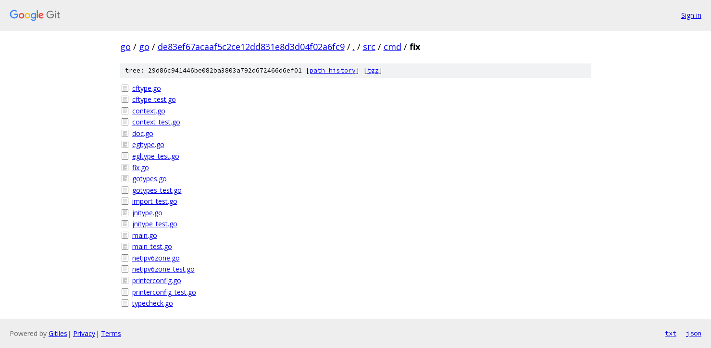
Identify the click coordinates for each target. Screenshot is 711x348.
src (369, 46)
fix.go (140, 167)
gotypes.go (149, 178)
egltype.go (148, 144)
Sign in (691, 15)
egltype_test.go (155, 156)
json (693, 333)
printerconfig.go (156, 280)
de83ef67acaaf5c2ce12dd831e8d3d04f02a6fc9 (251, 46)
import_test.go (154, 201)
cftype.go (146, 88)
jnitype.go (147, 212)
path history (333, 70)
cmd (392, 46)
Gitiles (58, 333)
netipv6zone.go (156, 257)
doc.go (142, 133)
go (125, 46)
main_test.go (152, 246)
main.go (144, 235)
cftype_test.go (154, 99)
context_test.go (156, 121)
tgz (373, 70)
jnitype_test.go (154, 223)
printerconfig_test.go (164, 292)
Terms (111, 333)
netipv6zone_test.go (163, 268)
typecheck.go (152, 303)
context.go (148, 110)
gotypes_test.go (157, 190)
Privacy (84, 333)
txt (670, 333)
